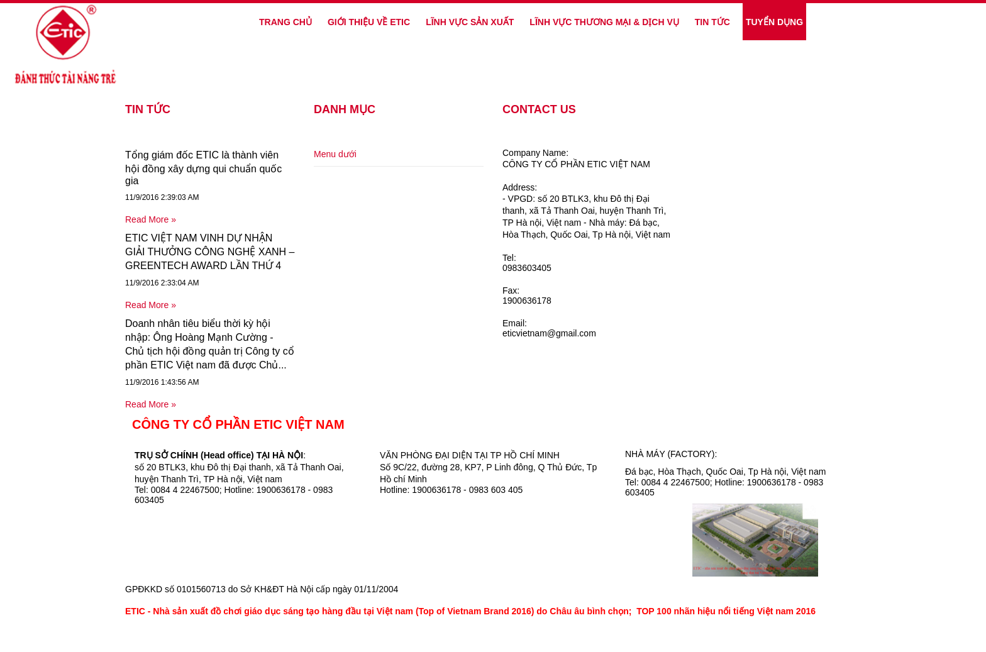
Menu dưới (335, 154)
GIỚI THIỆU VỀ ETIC (369, 22)
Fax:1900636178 (526, 295)
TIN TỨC (712, 22)
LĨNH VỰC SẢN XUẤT (470, 22)
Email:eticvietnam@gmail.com (549, 328)
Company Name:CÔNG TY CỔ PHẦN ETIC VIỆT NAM (576, 158)
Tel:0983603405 (526, 263)
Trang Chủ (285, 22)
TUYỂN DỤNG (774, 22)
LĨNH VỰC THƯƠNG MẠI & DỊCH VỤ (604, 22)
